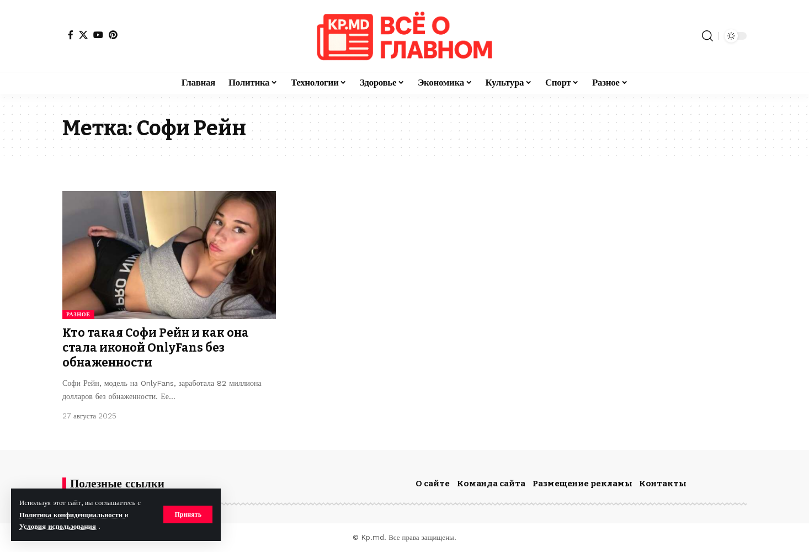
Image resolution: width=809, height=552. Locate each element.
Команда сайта (491, 484)
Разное (78, 314)
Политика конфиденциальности (72, 515)
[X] (83, 34)
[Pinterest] (113, 34)
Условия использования (58, 526)
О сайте (433, 484)
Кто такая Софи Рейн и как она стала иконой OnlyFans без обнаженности (155, 348)
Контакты (662, 484)
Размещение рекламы (582, 484)
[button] (187, 514)
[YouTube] (98, 34)
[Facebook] (70, 34)
